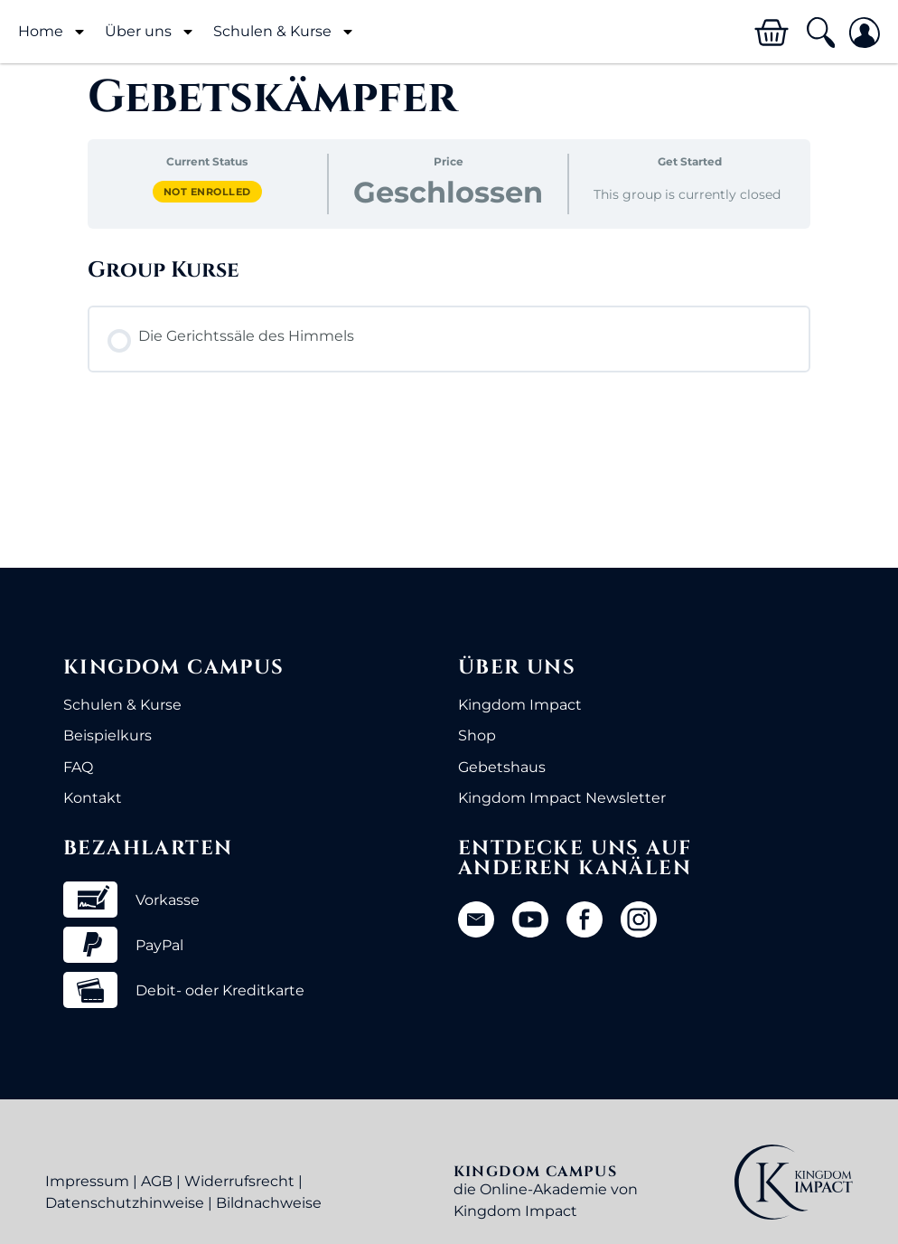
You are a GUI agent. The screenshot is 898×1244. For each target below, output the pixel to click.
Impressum (87, 1181)
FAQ (78, 767)
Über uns (150, 31)
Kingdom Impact (520, 704)
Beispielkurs (107, 735)
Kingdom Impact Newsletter (562, 797)
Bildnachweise (269, 1202)
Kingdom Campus (174, 668)
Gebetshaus (502, 767)
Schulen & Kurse (284, 31)
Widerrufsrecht (239, 1181)
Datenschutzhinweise (124, 1202)
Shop (477, 735)
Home (52, 31)
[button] (820, 33)
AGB (157, 1181)
